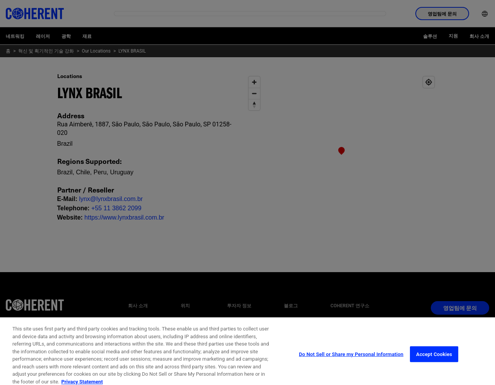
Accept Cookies (434, 365)
